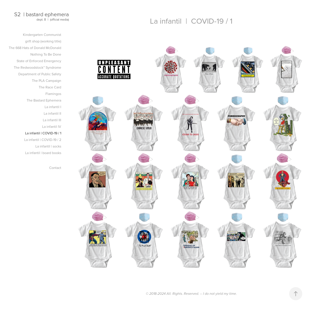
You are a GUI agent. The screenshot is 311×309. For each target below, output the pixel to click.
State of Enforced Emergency (39, 60)
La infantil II (52, 113)
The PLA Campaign (46, 80)
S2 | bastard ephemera (41, 14)
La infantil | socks (48, 146)
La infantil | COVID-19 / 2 (42, 139)
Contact (55, 167)
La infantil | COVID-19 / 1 (43, 133)
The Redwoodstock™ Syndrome (37, 67)
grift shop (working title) (43, 41)
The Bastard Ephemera (44, 100)
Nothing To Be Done (45, 54)
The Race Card (50, 87)
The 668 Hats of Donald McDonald (35, 47)
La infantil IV (51, 126)
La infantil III (52, 120)
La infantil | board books (43, 152)
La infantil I (53, 106)
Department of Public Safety (39, 74)
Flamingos (53, 93)
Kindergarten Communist (42, 34)
